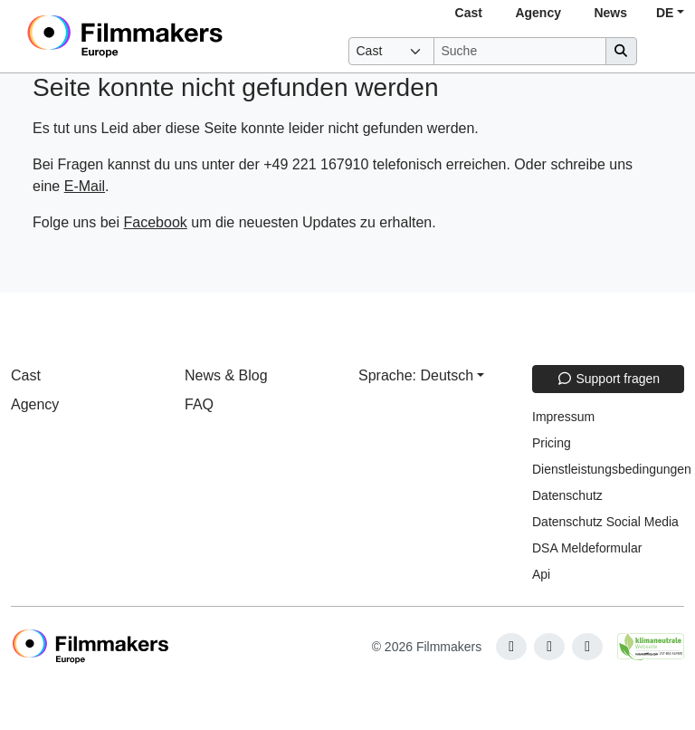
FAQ (199, 404)
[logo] (169, 36)
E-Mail (84, 186)
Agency (538, 12)
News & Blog (226, 375)
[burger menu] (664, 51)
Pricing (551, 443)
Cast (468, 12)
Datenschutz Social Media (605, 521)
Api (541, 574)
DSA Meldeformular (587, 548)
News (610, 12)
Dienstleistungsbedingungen (611, 469)
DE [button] (664, 12)
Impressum (563, 416)
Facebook (155, 222)
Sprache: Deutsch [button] (415, 375)
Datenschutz (567, 495)
